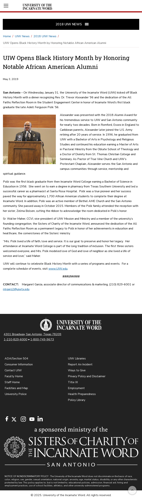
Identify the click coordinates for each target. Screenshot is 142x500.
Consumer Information (19, 364)
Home (7, 36)
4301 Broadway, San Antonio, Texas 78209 (32, 334)
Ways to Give (77, 370)
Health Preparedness (82, 394)
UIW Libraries (77, 358)
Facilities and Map (16, 388)
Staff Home (12, 382)
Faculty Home (14, 376)
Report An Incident (80, 364)
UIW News (22, 36)
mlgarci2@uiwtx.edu (16, 289)
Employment (76, 388)
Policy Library (76, 400)
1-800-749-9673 (42, 339)
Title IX (73, 382)
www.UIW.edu (57, 269)
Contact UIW (13, 370)
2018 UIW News (44, 36)
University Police (16, 394)
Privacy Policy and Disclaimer (86, 376)
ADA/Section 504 (16, 358)
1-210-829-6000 (15, 339)
